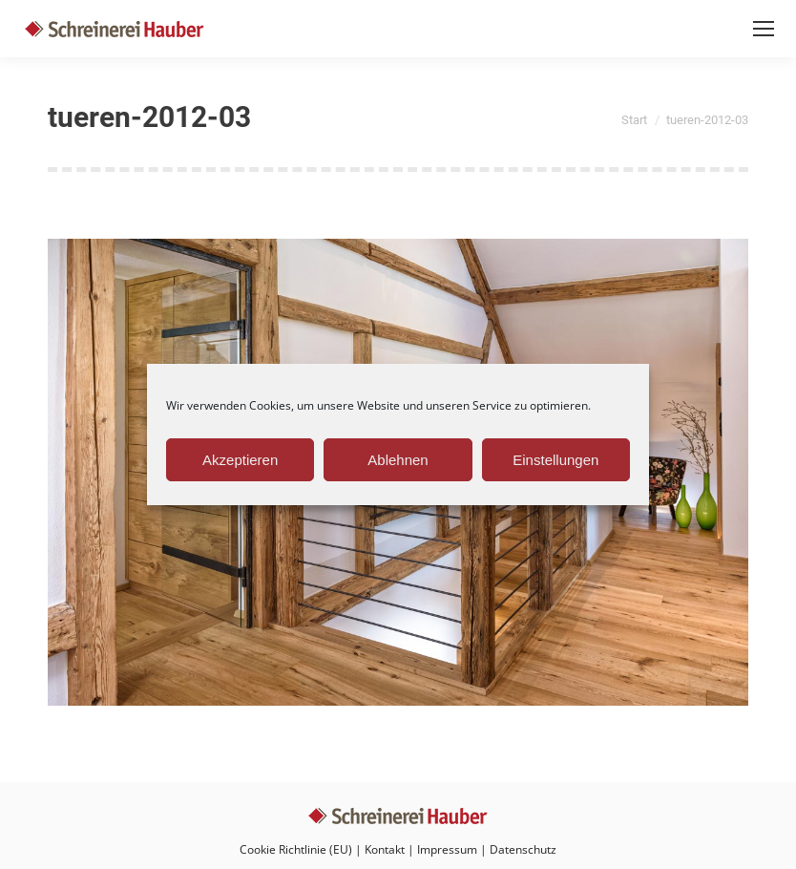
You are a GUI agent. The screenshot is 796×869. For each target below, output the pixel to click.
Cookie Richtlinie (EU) (296, 849)
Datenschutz (523, 849)
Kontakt (385, 849)
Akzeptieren (240, 460)
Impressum (447, 849)
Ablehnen (397, 460)
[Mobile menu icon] (763, 28)
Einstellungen (555, 460)
